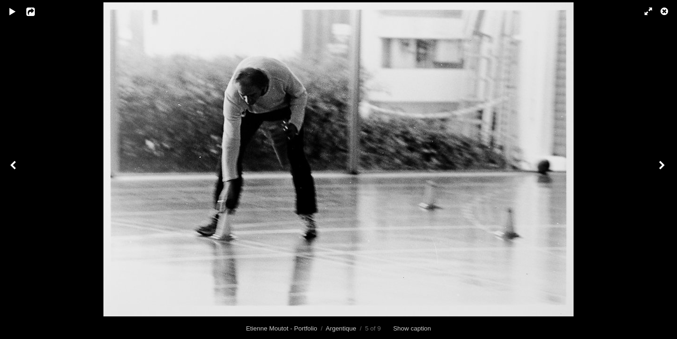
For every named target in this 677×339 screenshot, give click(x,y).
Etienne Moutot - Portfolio (281, 328)
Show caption (412, 328)
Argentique (341, 328)
